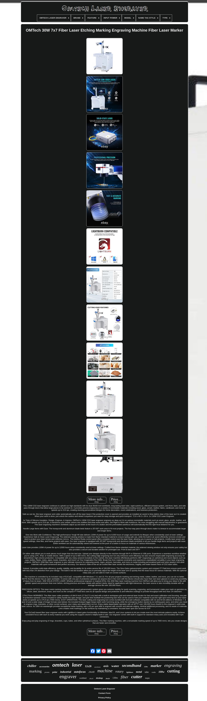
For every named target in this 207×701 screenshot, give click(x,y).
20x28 (108, 678)
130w (115, 677)
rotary (119, 671)
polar (54, 672)
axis (106, 666)
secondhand (131, 665)
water (115, 666)
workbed (82, 678)
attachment (97, 667)
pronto (47, 672)
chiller (31, 666)
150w (146, 667)
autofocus (80, 671)
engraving (173, 665)
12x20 (88, 666)
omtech (60, 665)
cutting (173, 671)
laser (77, 665)
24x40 (92, 672)
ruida (154, 672)
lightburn (129, 672)
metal (139, 671)
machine (104, 670)
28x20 (91, 678)
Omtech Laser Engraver (104, 689)
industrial (65, 671)
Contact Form (104, 693)
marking (35, 671)
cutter (136, 676)
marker (156, 666)
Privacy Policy (104, 698)
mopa (147, 678)
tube (147, 672)
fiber (124, 677)
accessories (44, 666)
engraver (67, 676)
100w (161, 671)
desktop (99, 678)
